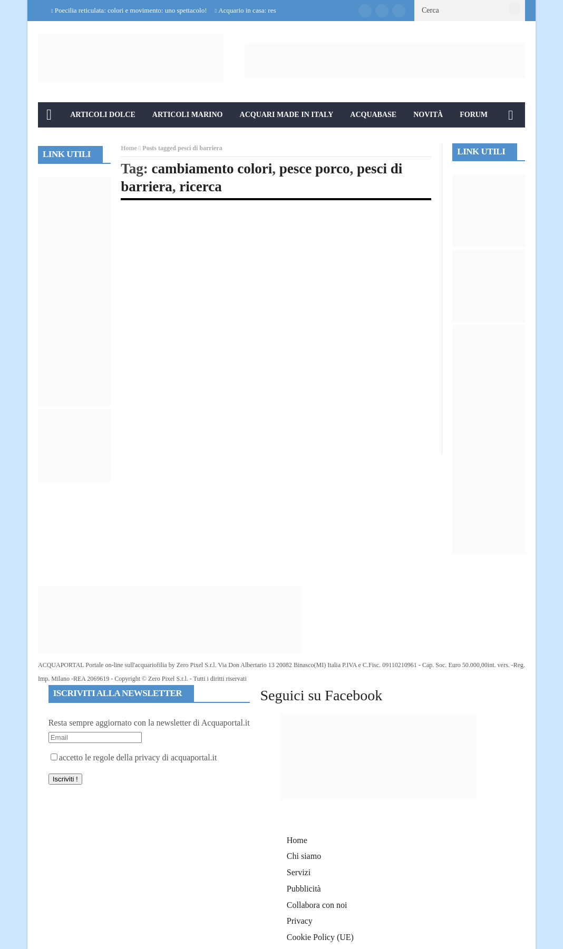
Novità (428, 115)
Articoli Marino (187, 115)
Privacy (300, 920)
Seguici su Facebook (321, 695)
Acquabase (373, 115)
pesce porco (314, 169)
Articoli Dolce (102, 115)
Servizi (298, 872)
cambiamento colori (212, 169)
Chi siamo (304, 856)
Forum (474, 115)
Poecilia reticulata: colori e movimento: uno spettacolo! (131, 10)
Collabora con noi (317, 905)
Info (55, 140)
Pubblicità (304, 888)
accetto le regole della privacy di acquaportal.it (134, 757)
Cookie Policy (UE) (320, 937)
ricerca (200, 186)
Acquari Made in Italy (287, 115)
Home (129, 148)
